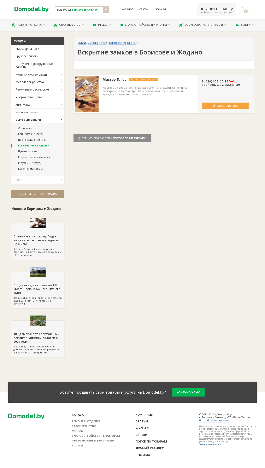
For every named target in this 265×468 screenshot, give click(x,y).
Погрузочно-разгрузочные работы (34, 65)
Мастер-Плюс (114, 79)
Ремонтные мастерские (32, 89)
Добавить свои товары (37, 194)
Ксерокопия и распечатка (34, 157)
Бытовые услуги (28, 120)
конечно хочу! (188, 392)
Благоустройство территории (145, 25)
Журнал (160, 9)
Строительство (69, 25)
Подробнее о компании (214, 420)
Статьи (144, 9)
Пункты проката (27, 151)
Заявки (141, 434)
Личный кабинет (150, 448)
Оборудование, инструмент (202, 25)
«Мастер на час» (27, 49)
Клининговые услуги (30, 134)
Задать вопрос (225, 106)
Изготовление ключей (33, 145)
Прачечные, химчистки (32, 139)
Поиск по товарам (151, 441)
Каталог (127, 9)
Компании (144, 414)
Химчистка (23, 104)
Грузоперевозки (27, 56)
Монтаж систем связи (31, 74)
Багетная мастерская (31, 169)
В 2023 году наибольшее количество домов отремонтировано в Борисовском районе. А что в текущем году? (37, 337)
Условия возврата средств (211, 444)
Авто (19, 180)
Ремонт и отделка (28, 25)
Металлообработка (30, 82)
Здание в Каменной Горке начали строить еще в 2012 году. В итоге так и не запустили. (37, 288)
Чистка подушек (27, 112)
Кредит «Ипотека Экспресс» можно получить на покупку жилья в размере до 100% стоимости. (37, 239)
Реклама (143, 454)
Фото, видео (26, 128)
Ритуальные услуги (29, 163)
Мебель (102, 25)
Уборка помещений (29, 97)
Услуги (244, 25)
